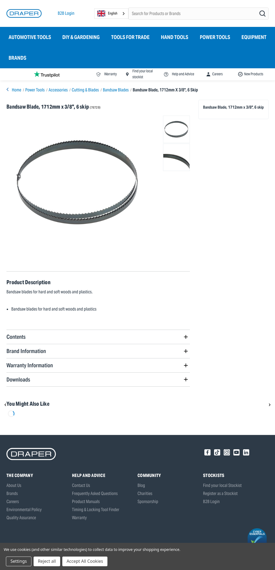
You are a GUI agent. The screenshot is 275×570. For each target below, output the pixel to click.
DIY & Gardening (81, 37)
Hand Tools (174, 37)
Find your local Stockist (222, 485)
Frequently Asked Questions (95, 493)
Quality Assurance (21, 518)
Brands (17, 58)
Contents (16, 336)
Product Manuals (86, 501)
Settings (18, 561)
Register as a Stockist (220, 493)
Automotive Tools (30, 37)
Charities (145, 493)
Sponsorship (148, 501)
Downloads (18, 379)
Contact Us (81, 485)
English (107, 13)
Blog (141, 485)
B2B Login (66, 13)
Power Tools (215, 37)
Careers (12, 501)
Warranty (79, 518)
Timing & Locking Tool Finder (95, 509)
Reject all (47, 561)
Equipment (253, 37)
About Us (13, 485)
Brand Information (26, 351)
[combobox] (111, 13)
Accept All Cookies (85, 561)
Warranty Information (29, 365)
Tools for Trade (130, 37)
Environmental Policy (24, 509)
